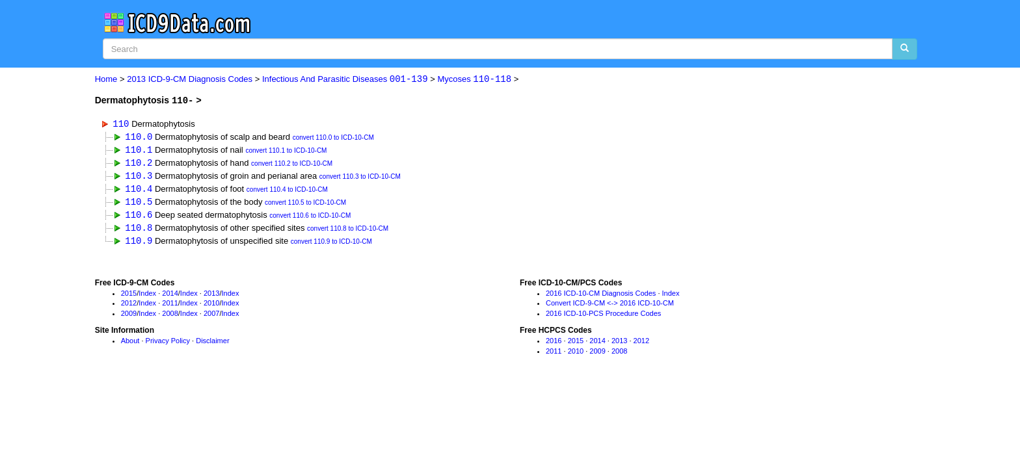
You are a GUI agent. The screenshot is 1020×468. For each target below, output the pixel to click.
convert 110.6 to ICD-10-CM (310, 218)
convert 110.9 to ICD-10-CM (331, 244)
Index (147, 296)
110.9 (138, 243)
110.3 (138, 176)
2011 (170, 307)
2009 (129, 316)
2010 (211, 307)
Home (106, 79)
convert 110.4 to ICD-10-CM (287, 191)
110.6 (138, 217)
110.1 (138, 150)
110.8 (138, 230)
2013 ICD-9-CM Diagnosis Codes (189, 79)
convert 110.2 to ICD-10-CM (291, 164)
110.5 (138, 204)
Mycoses (474, 79)
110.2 (138, 163)
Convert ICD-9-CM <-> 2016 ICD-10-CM (610, 307)
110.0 (138, 137)
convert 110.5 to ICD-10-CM (305, 205)
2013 (211, 296)
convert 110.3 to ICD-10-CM (360, 177)
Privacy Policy (168, 344)
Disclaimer (212, 344)
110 (121, 123)
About (130, 344)
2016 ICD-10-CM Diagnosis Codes (601, 296)
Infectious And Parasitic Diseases (345, 79)
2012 (129, 307)
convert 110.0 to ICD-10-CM (333, 138)
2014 (170, 296)
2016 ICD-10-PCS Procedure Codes (603, 316)
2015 (129, 296)
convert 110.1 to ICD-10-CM (286, 151)
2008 (170, 316)
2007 (211, 316)
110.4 (138, 190)
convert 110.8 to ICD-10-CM (347, 231)
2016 (553, 344)
